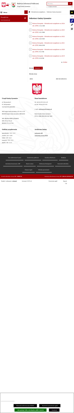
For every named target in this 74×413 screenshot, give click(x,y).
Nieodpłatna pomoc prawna (9, 256)
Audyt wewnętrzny (6, 293)
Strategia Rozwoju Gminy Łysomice (11, 187)
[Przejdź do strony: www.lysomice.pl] (72, 25)
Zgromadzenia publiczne (8, 227)
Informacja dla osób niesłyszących (11, 308)
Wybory (3, 130)
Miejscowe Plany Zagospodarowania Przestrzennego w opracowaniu (12, 213)
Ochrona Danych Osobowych (9, 33)
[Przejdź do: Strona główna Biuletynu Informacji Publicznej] (29, 12)
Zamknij (54, 410)
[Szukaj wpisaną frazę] (70, 3)
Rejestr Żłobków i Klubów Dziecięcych (12, 248)
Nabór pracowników (7, 183)
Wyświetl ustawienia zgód (50, 406)
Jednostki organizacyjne (8, 134)
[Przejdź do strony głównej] (20, 5)
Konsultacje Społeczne (7, 236)
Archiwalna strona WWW (41, 375)
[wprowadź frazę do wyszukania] (57, 3)
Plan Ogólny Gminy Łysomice (9, 201)
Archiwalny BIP (39, 372)
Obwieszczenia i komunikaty (9, 219)
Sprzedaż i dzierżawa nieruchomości (12, 231)
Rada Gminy (4, 54)
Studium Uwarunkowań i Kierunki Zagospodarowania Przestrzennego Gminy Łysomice (11, 194)
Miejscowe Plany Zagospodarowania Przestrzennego (12, 207)
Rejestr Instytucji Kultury (8, 244)
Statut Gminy (5, 41)
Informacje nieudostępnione (9, 304)
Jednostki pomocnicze (7, 138)
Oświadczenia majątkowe (8, 58)
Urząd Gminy (5, 45)
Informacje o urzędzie (7, 37)
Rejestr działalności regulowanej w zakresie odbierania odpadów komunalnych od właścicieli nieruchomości (11, 271)
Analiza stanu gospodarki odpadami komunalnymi (11, 281)
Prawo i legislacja (6, 252)
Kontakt (3, 25)
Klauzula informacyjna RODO (25, 406)
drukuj (65, 62)
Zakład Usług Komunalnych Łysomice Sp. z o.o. (12, 288)
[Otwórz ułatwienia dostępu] (72, 12)
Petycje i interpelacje (7, 223)
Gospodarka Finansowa (8, 109)
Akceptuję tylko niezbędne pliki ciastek (30, 410)
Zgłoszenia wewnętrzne (8, 16)
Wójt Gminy (4, 49)
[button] (26, 33)
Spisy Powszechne (6, 240)
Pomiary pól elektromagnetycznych (11, 312)
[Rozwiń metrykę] (38, 68)
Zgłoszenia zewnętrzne (8, 21)
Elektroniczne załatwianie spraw (10, 29)
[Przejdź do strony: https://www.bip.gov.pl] (72, 16)
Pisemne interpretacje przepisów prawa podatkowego (11, 262)
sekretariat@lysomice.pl (45, 348)
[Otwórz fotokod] (72, 29)
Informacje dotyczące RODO (8, 400)
